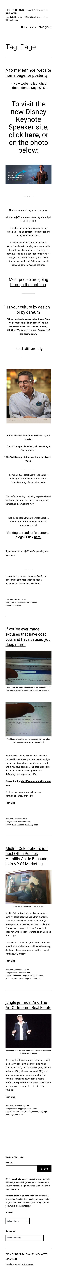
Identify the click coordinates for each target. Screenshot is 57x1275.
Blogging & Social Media (27, 602)
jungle (44, 1112)
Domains (15, 1112)
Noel (22, 979)
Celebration (16, 976)
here (32, 135)
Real (21, 1115)
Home (24, 27)
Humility (31, 976)
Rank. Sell (33, 979)
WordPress (28, 1264)
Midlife (17, 979)
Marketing (29, 825)
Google (24, 976)
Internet (35, 1112)
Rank (17, 1115)
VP (39, 979)
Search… (9, 1162)
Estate (22, 1112)
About (33, 27)
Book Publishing (24, 822)
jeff (36, 976)
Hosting (28, 1112)
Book (14, 825)
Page (19, 605)
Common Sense (24, 973)
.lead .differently (28, 348)
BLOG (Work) (45, 27)
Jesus (40, 976)
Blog (13, 803)
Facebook (20, 825)
